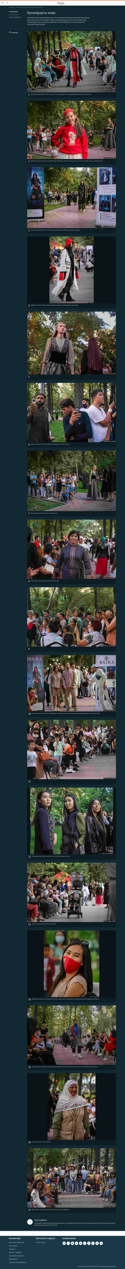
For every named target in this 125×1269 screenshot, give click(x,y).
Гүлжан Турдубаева (15, 17)
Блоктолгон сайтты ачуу (16, 1242)
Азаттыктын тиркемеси (16, 1255)
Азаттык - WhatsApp (15, 1252)
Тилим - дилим (40, 1242)
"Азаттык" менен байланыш (17, 1262)
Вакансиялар (13, 1259)
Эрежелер (12, 1249)
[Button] (13, 33)
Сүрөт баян (13, 12)
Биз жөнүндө (13, 1246)
